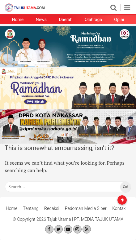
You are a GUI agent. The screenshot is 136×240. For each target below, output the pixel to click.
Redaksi (51, 208)
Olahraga (93, 19)
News (41, 19)
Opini (119, 19)
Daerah (65, 19)
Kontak (118, 208)
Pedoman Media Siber (86, 208)
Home (18, 19)
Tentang (31, 208)
